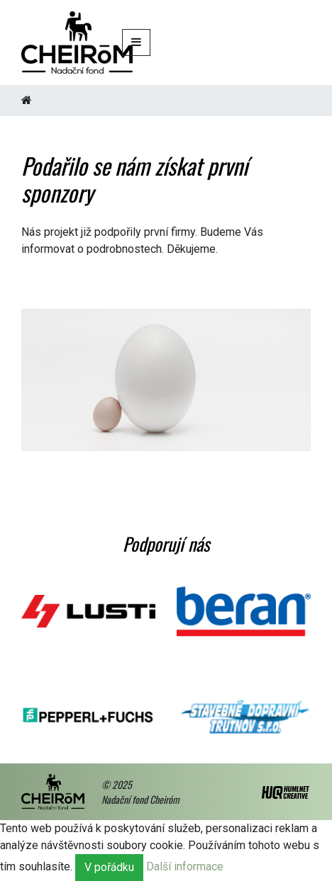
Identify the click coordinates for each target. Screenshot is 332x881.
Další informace (184, 866)
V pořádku (109, 867)
